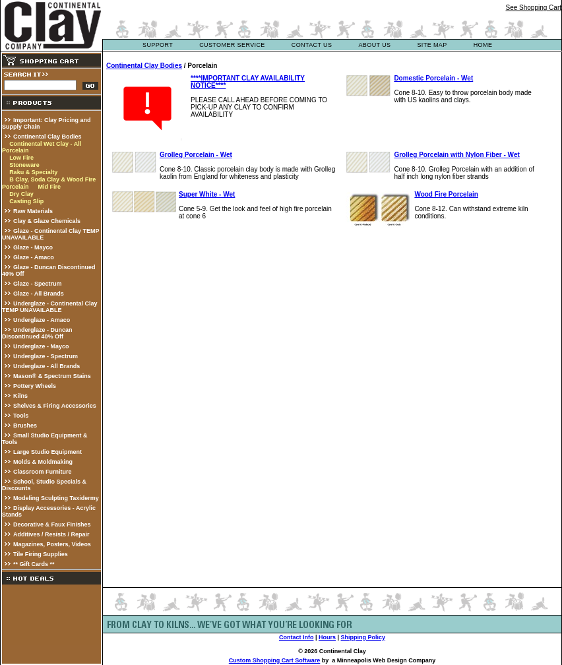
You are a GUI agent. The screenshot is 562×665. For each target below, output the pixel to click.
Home (483, 45)
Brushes (25, 425)
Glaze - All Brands (38, 293)
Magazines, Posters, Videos (52, 544)
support (157, 45)
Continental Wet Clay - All (45, 144)
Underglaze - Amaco (41, 320)
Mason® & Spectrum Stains (52, 376)
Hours (327, 637)
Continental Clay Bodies (47, 136)
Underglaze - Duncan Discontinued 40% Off (37, 333)
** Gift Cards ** (34, 564)
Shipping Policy (363, 637)
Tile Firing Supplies (40, 554)
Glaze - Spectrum (37, 283)
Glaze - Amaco (33, 257)
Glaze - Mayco (33, 247)
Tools (20, 415)
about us (374, 45)
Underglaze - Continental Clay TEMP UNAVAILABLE (50, 306)
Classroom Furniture (42, 471)
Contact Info (296, 637)
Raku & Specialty (33, 172)
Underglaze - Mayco (41, 346)
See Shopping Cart (533, 7)
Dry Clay (21, 194)
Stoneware (24, 165)
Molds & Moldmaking (43, 462)
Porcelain (15, 150)
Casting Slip (26, 201)
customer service (232, 45)
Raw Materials (33, 211)
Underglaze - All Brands (46, 366)
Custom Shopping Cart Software (275, 660)
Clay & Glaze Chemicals (46, 221)
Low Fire (21, 157)
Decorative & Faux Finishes (52, 524)
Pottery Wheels (34, 386)
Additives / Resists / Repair (51, 534)
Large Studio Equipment (47, 452)
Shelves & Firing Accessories (54, 405)
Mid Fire (49, 186)
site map (432, 45)
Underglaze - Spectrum (45, 356)
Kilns (20, 396)
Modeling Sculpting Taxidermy (56, 498)
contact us (312, 45)
